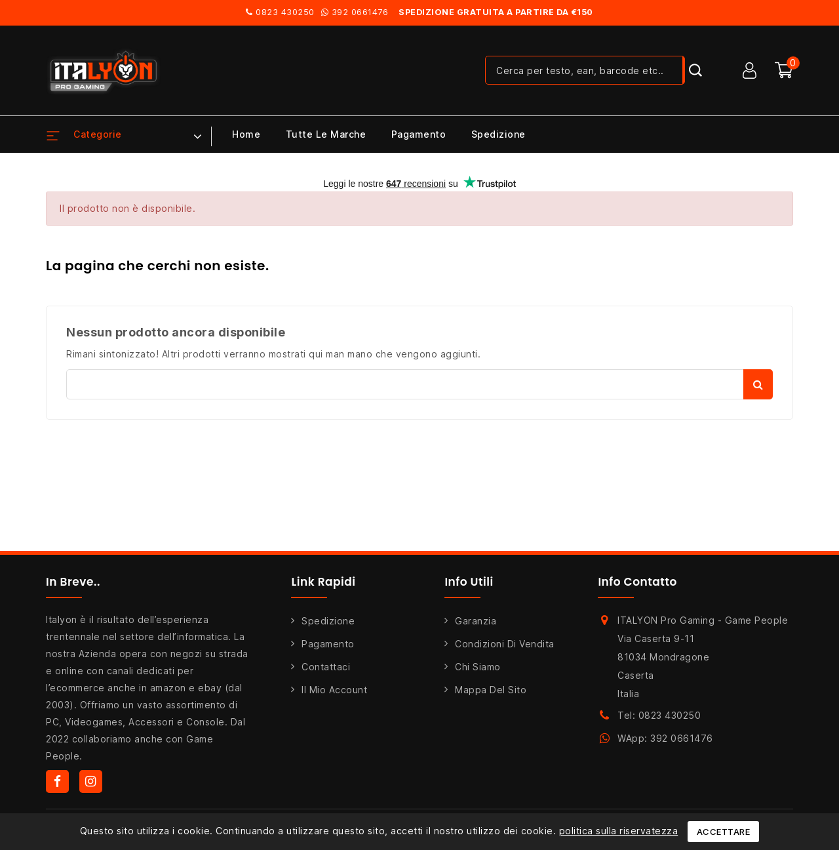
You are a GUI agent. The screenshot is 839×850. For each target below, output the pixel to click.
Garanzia (475, 620)
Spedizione (498, 134)
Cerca (758, 384)
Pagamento (418, 134)
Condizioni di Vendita (505, 643)
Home (246, 134)
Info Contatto (637, 582)
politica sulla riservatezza (618, 830)
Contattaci (326, 666)
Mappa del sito (490, 689)
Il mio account (334, 689)
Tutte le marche (326, 134)
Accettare (724, 831)
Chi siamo (478, 666)
